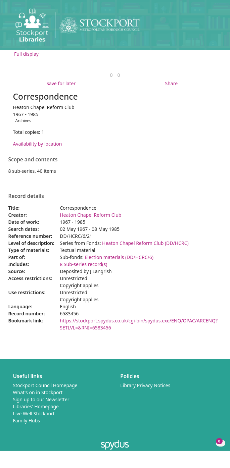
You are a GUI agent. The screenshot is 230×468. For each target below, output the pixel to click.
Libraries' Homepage (36, 406)
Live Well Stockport (34, 413)
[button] (206, 28)
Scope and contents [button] (33, 160)
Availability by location (37, 144)
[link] (111, 75)
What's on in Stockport (38, 392)
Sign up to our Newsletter (41, 399)
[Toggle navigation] (214, 28)
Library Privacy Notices (145, 385)
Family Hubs (26, 420)
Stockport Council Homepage (45, 385)
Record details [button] (26, 196)
